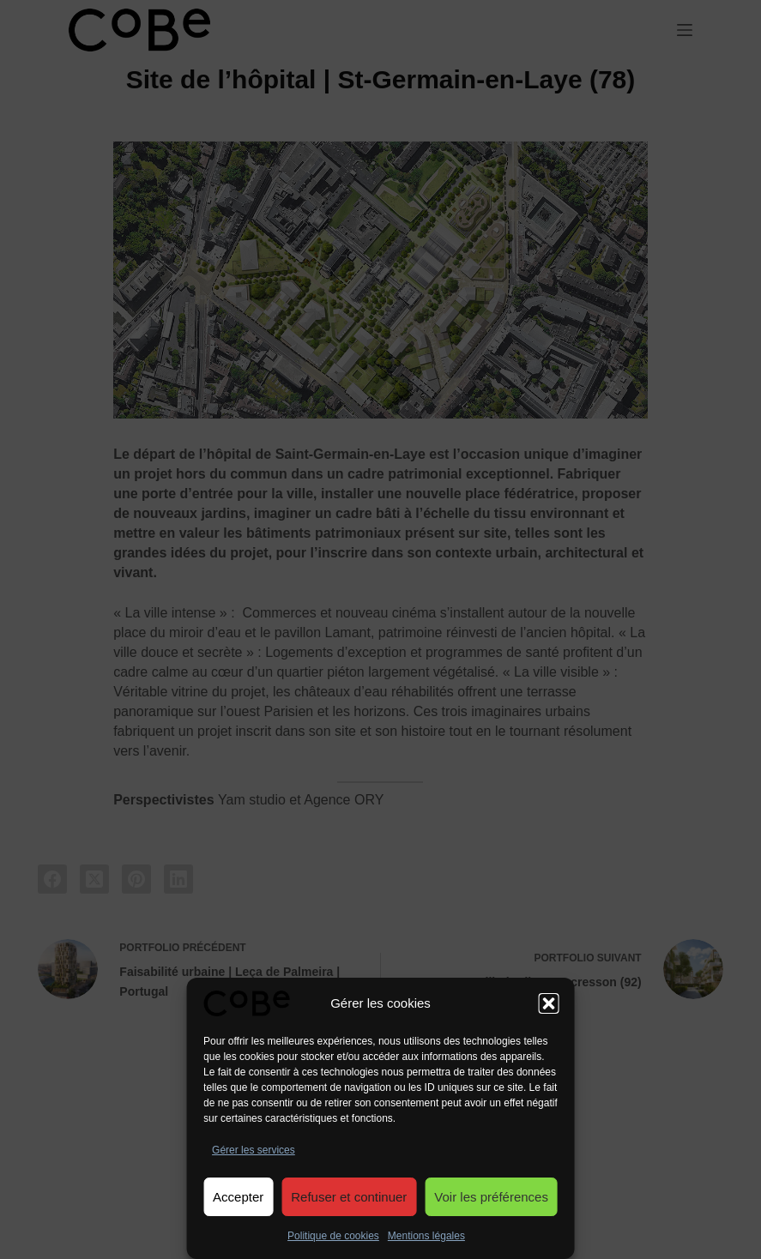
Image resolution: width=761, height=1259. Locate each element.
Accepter (238, 1197)
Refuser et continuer (349, 1197)
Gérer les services (253, 1150)
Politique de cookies (333, 1236)
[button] (549, 1003)
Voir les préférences (491, 1197)
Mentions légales (426, 1236)
